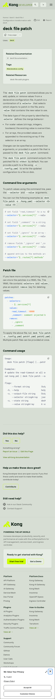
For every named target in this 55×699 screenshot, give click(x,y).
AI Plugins (8, 611)
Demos (7, 654)
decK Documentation (17, 58)
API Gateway (9, 584)
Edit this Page (27, 451)
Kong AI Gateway (37, 584)
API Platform (9, 580)
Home (5, 17)
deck (12, 40)
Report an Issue (10, 451)
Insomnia (33, 592)
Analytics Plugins (11, 615)
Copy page (10, 35)
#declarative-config (15, 69)
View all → (8, 632)
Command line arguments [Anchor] (20, 183)
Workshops (9, 663)
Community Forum (12, 646)
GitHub (7, 650)
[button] (48, 211)
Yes (7, 440)
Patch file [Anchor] (9, 270)
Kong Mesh (34, 588)
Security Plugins (11, 623)
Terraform (34, 623)
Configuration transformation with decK (17, 21)
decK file (19, 17)
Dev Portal (8, 596)
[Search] (35, 4)
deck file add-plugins (19, 79)
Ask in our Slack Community (17, 504)
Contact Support (12, 508)
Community (9, 642)
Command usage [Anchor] (14, 350)
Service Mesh (10, 592)
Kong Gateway (36, 580)
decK (12, 17)
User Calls (8, 658)
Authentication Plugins (14, 619)
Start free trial (16, 561)
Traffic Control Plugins (14, 627)
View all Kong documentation (16, 457)
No (16, 440)
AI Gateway (9, 588)
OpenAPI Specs (36, 596)
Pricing (7, 601)
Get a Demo (35, 561)
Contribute (10, 486)
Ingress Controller (37, 601)
